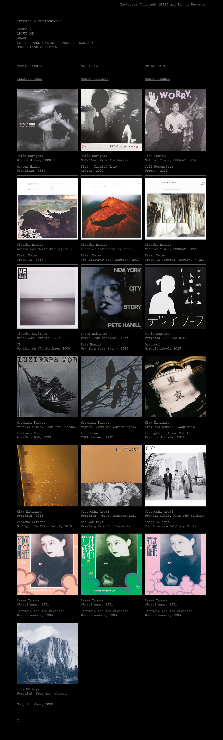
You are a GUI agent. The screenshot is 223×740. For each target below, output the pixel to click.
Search (23, 38)
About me (25, 33)
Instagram (128, 4)
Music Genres (157, 79)
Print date (155, 66)
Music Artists (95, 79)
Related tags (29, 79)
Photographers (31, 66)
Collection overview (37, 47)
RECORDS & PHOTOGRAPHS (39, 21)
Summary (24, 29)
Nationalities (95, 66)
